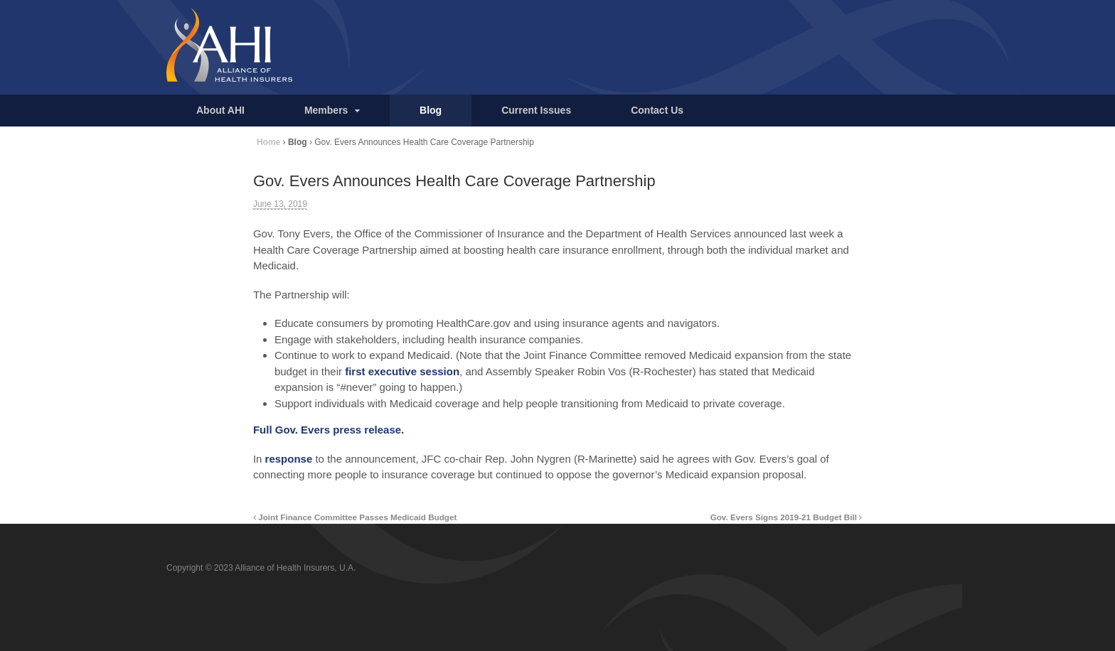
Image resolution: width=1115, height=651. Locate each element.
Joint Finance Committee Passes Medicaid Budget (355, 517)
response (289, 459)
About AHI (220, 110)
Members (326, 110)
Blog (431, 110)
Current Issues (536, 110)
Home (268, 142)
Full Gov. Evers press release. (328, 430)
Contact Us (657, 110)
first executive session (402, 371)
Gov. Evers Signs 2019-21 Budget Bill (786, 517)
